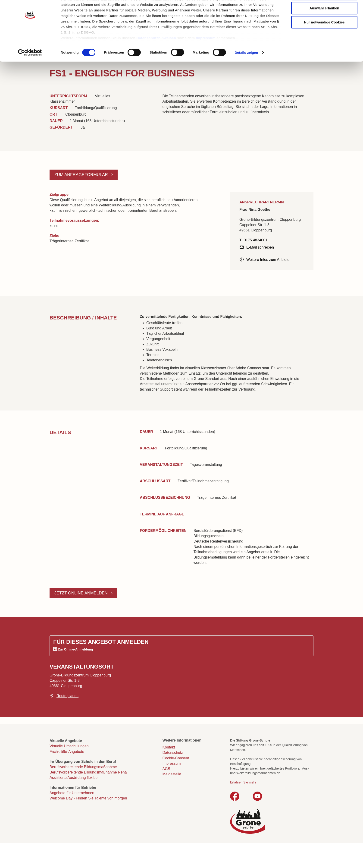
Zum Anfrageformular (81, 174)
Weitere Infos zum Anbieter (268, 260)
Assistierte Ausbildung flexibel (74, 778)
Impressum (206, 56)
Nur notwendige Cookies (324, 40)
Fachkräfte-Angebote (67, 752)
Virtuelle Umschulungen (69, 746)
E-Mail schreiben (260, 247)
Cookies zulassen (324, 12)
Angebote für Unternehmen (72, 793)
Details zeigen (246, 70)
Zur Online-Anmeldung (75, 649)
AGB (166, 769)
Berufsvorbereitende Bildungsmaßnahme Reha (88, 772)
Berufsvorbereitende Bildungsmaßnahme (83, 767)
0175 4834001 (255, 240)
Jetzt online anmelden (81, 593)
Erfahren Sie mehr (243, 782)
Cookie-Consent (176, 758)
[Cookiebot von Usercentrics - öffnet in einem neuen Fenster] (30, 70)
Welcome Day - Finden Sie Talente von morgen (88, 798)
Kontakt (169, 747)
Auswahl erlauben (324, 26)
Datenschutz (173, 753)
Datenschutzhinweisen (156, 56)
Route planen (67, 696)
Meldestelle (172, 774)
